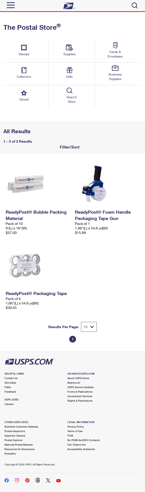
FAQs (8, 387)
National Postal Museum (19, 444)
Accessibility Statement (81, 449)
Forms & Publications (79, 391)
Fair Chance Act (76, 444)
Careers (9, 404)
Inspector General (15, 435)
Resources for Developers (20, 449)
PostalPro (10, 453)
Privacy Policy (75, 426)
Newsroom (73, 382)
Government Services (79, 396)
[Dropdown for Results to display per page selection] (89, 327)
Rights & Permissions (79, 400)
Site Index (10, 382)
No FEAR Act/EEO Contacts (83, 440)
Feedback (10, 391)
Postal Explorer (14, 440)
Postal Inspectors (15, 431)
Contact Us (11, 378)
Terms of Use (75, 431)
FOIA (70, 435)
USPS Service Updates (80, 387)
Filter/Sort (69, 146)
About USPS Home (78, 378)
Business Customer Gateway (21, 426)
